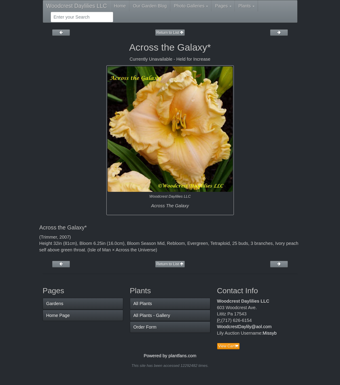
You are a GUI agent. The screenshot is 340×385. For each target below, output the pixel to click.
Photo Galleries (191, 5)
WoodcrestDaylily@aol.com (244, 326)
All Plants (142, 303)
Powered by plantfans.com (170, 355)
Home (120, 5)
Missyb (270, 333)
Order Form (144, 327)
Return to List (170, 32)
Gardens (54, 303)
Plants (246, 5)
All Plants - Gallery (151, 315)
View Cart (228, 346)
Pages (223, 5)
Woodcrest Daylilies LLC (76, 6)
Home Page (58, 315)
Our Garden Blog (150, 5)
